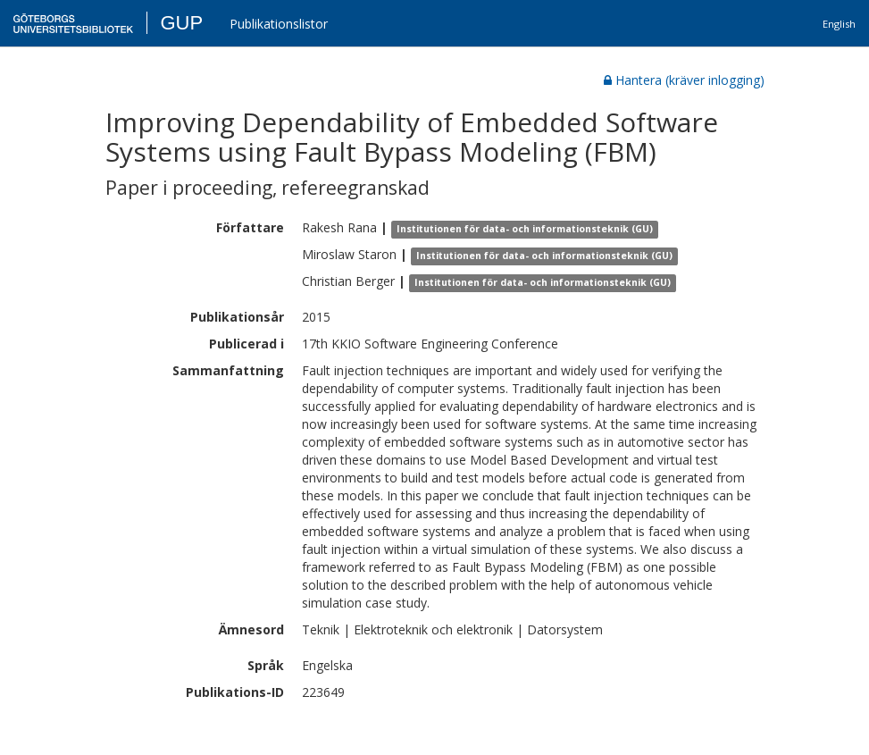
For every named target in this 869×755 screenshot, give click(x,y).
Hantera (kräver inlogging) (684, 79)
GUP (181, 23)
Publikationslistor (279, 23)
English (839, 23)
